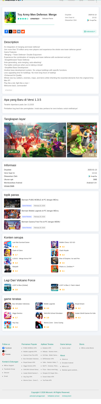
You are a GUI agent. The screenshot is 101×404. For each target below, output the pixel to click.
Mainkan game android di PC (71, 375)
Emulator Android (67, 368)
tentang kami (66, 401)
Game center (66, 353)
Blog (58, 2)
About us (65, 364)
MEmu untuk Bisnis (87, 353)
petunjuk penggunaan (37, 401)
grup (78, 2)
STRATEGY (35, 19)
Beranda (88, 2)
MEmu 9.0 (65, 371)
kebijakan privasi (53, 401)
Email (6, 381)
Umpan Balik (9, 191)
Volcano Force (47, 18)
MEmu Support (9, 370)
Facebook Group (9, 374)
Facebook (8, 353)
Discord (6, 377)
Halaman (68, 2)
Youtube (7, 359)
